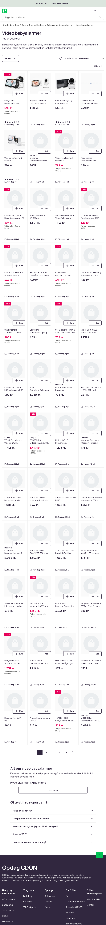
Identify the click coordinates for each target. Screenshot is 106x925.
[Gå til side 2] (46, 752)
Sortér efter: (71, 58)
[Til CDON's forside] (4, 11)
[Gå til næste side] (73, 752)
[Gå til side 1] (40, 752)
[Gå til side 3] (53, 752)
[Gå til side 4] (59, 752)
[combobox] (53, 17)
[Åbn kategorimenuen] (101, 11)
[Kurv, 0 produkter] (95, 11)
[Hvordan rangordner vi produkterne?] (60, 58)
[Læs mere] (53, 790)
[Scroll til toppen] (99, 855)
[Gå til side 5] (66, 752)
